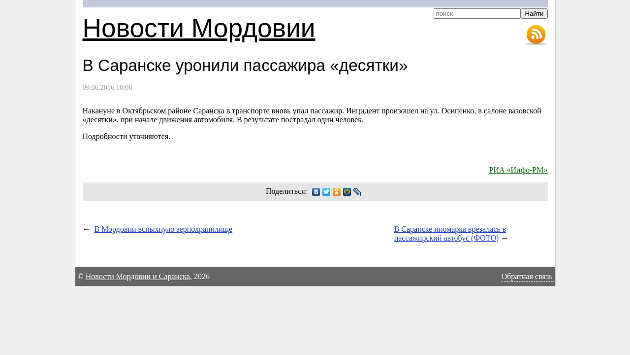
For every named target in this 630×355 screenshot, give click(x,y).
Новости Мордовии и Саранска (138, 276)
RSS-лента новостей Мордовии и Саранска (536, 35)
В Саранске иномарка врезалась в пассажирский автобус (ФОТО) (450, 233)
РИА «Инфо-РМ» (518, 170)
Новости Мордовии (199, 27)
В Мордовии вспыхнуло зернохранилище (163, 229)
